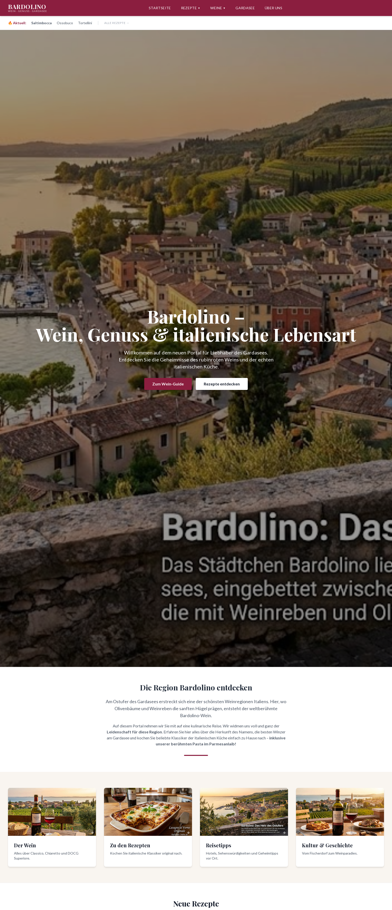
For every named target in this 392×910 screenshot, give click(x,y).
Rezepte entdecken (222, 383)
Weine (218, 7)
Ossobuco (65, 23)
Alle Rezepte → (116, 23)
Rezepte (190, 7)
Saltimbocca (41, 23)
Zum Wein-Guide (168, 383)
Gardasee (245, 8)
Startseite (160, 8)
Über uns (273, 8)
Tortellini (85, 23)
